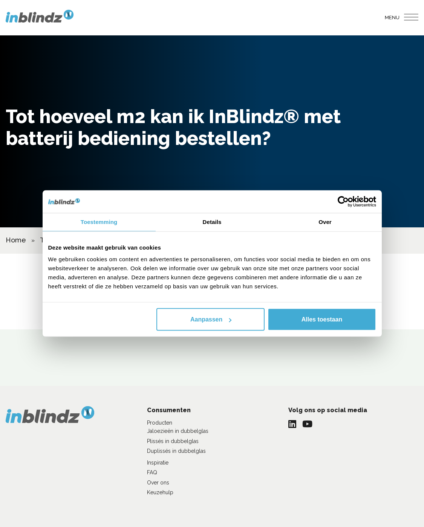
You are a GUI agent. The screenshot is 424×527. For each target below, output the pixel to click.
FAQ (152, 472)
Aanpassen (210, 319)
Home (16, 240)
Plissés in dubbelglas (173, 441)
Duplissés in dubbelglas (176, 451)
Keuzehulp (160, 492)
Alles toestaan (322, 319)
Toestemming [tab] (99, 222)
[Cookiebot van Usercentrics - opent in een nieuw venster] (343, 201)
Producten (159, 423)
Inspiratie (157, 463)
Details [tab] (212, 222)
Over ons (158, 483)
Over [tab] (325, 222)
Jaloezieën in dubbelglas (177, 431)
